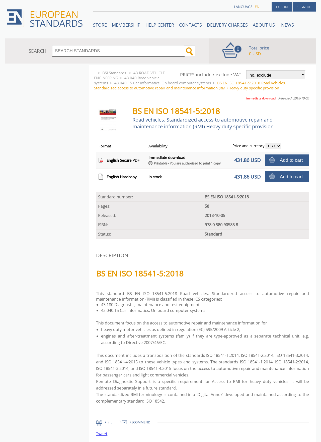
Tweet (101, 433)
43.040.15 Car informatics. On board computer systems (162, 82)
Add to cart (291, 160)
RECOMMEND (139, 422)
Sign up (304, 7)
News (287, 25)
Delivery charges (227, 25)
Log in (282, 7)
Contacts (190, 25)
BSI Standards (114, 72)
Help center (159, 25)
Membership (126, 25)
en (257, 6)
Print (108, 422)
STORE (100, 25)
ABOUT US (264, 25)
